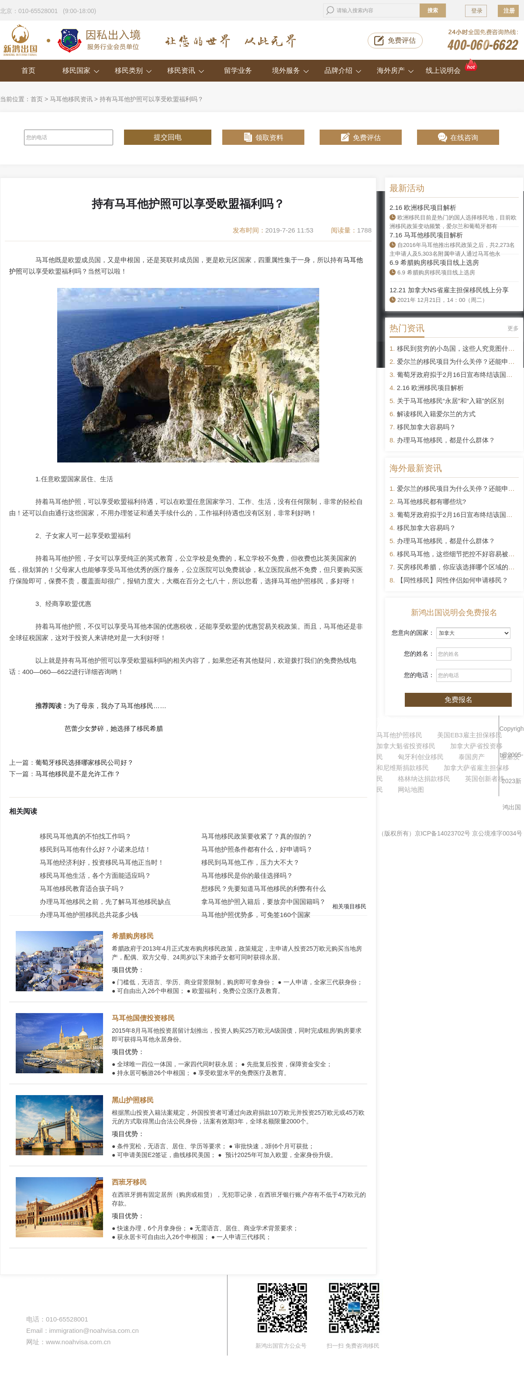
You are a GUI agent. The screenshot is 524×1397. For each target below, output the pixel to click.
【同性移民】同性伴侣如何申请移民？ (452, 580)
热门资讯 (407, 328)
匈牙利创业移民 (421, 756)
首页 (28, 70)
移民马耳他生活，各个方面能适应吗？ (95, 875)
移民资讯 (185, 70)
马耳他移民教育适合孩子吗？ (82, 888)
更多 (513, 328)
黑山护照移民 (133, 1100)
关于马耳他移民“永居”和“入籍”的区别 (450, 400)
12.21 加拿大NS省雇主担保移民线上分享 (449, 290)
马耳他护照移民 (399, 735)
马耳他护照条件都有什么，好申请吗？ (257, 849)
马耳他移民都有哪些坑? (431, 501)
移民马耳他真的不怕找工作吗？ (85, 836)
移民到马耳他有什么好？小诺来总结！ (95, 849)
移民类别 (133, 70)
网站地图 (411, 789)
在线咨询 (464, 137)
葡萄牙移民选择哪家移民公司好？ (84, 762)
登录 (477, 10)
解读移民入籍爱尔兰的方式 (436, 414)
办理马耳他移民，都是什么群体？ (446, 440)
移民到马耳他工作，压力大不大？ (250, 862)
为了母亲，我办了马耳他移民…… (117, 705)
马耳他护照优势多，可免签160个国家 (255, 914)
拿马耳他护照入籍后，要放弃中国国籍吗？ (263, 901)
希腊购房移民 (133, 936)
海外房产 (395, 70)
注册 (509, 10)
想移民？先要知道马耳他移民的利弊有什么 (263, 888)
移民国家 (81, 70)
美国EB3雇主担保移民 (469, 735)
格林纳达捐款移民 (424, 778)
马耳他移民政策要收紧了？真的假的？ (257, 836)
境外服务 (290, 70)
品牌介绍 (343, 70)
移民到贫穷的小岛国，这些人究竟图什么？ (459, 348)
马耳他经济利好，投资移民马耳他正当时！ (102, 862)
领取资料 (269, 137)
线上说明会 (452, 67)
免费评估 (402, 40)
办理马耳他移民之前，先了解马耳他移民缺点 (105, 901)
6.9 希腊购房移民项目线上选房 (434, 262)
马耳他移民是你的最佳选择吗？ (247, 875)
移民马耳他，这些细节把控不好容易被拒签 (459, 554)
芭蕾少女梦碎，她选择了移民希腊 (114, 728)
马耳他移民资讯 (71, 99)
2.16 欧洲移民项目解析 (423, 207)
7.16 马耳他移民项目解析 (426, 235)
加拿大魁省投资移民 (405, 746)
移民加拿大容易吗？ (426, 427)
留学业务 (238, 70)
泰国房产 (471, 756)
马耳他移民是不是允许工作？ (78, 773)
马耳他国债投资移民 (143, 1018)
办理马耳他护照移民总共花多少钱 (89, 914)
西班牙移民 (129, 1182)
